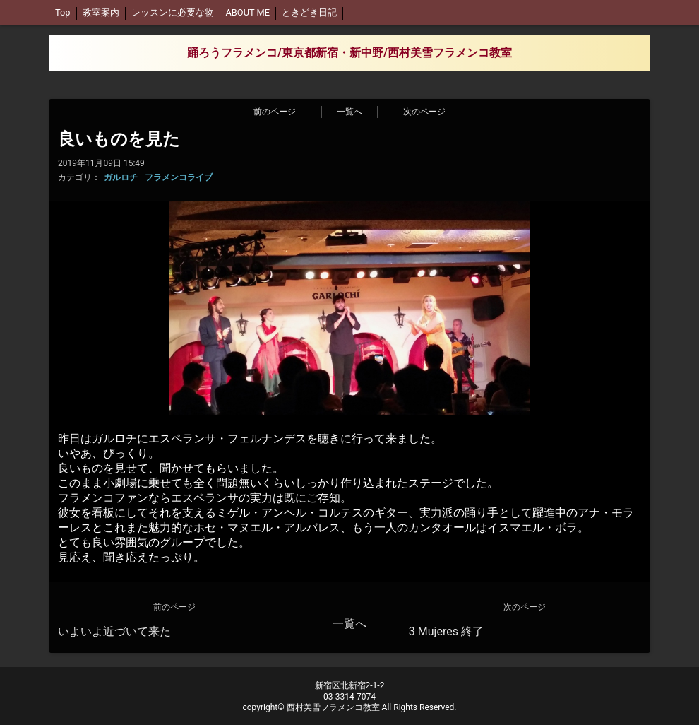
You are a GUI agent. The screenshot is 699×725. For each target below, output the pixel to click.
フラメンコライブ (179, 177)
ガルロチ (121, 177)
